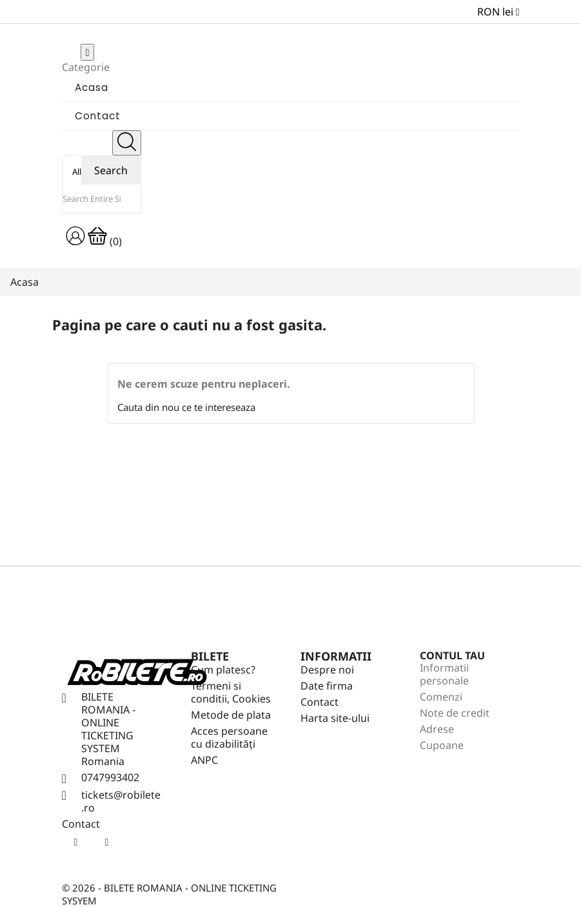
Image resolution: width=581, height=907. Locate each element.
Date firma (326, 686)
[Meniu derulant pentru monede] (498, 11)
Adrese (437, 729)
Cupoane (442, 745)
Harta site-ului (334, 718)
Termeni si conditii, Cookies (231, 692)
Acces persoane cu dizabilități (229, 737)
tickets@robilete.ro (121, 801)
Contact (319, 702)
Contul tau (452, 655)
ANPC (204, 760)
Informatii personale (444, 674)
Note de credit (454, 713)
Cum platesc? (223, 670)
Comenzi (441, 697)
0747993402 (110, 777)
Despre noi (327, 670)
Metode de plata (231, 715)
